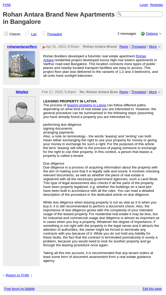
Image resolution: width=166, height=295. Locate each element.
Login (144, 5)
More (153, 46)
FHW (7, 5)
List (34, 34)
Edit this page (152, 289)
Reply (123, 46)
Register (156, 5)
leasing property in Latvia (86, 105)
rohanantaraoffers (22, 46)
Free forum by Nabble (19, 289)
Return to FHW (17, 275)
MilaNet (22, 92)
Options (152, 34)
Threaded (54, 34)
